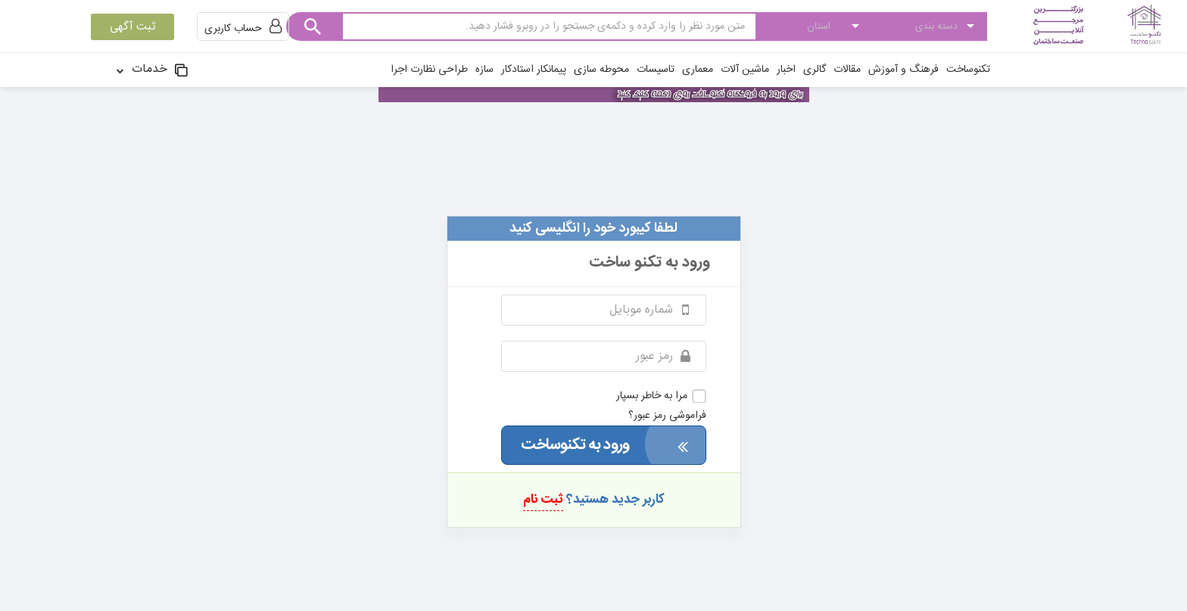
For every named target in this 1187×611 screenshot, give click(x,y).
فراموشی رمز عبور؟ (667, 416)
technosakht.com (593, 178)
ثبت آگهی (132, 26)
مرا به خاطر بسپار (661, 396)
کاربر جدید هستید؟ (594, 500)
